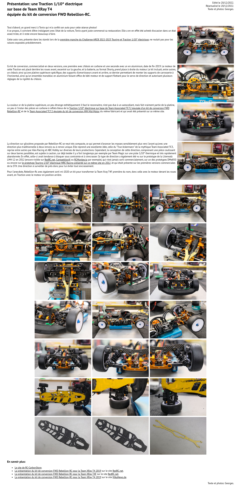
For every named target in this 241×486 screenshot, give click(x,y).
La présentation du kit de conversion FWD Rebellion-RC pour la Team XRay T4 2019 (58, 470)
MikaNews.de (119, 477)
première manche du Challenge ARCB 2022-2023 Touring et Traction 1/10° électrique (104, 39)
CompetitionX (63, 159)
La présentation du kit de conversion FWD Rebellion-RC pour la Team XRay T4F (55, 474)
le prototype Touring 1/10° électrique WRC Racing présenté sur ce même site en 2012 (66, 163)
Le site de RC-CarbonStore (28, 467)
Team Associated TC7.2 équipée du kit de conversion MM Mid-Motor (64, 111)
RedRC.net (50, 159)
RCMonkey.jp (81, 159)
